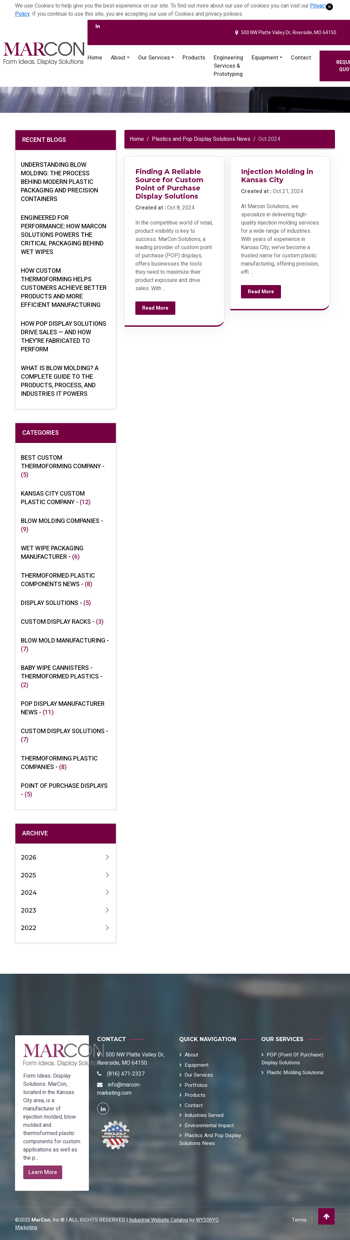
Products (194, 58)
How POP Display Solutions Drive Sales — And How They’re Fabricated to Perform (63, 336)
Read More (155, 308)
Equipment (196, 1065)
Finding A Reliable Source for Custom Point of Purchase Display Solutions (169, 183)
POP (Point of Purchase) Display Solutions (292, 1058)
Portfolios (196, 1085)
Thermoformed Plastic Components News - (58, 580)
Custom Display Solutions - (64, 735)
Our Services (199, 1075)
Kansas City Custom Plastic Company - (56, 498)
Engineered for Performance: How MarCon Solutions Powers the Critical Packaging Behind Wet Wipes (63, 235)
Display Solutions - (56, 603)
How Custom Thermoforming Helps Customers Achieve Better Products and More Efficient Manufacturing (64, 288)
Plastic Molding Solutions (295, 1072)
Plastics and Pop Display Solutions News (201, 139)
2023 (65, 911)
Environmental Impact (209, 1125)
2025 (65, 875)
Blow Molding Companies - (62, 525)
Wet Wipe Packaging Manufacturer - (52, 553)
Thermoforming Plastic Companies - (59, 763)
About (191, 1055)
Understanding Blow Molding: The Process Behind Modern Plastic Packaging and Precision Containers (59, 182)
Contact (301, 58)
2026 (65, 858)
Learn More (42, 1172)
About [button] (118, 58)
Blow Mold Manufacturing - (65, 645)
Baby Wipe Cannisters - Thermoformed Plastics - (62, 676)
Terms (299, 1220)
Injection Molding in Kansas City (277, 175)
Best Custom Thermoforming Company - (63, 466)
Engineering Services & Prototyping (228, 66)
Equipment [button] (265, 58)
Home (95, 58)
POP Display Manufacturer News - (63, 708)
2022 (65, 928)
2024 (65, 893)
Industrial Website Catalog (158, 1220)
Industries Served (204, 1115)
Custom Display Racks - (62, 621)
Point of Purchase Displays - (64, 790)
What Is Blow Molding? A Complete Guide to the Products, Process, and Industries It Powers (59, 381)
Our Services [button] (154, 58)
